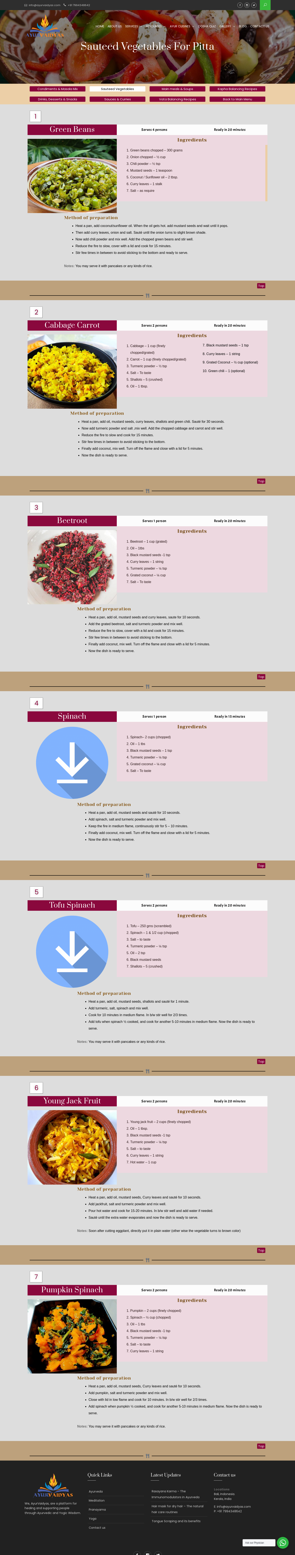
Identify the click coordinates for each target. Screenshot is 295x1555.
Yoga (92, 1519)
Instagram (247, 5)
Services (131, 26)
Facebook (240, 5)
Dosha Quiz (207, 26)
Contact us (259, 26)
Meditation (97, 1500)
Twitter (253, 5)
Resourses (154, 26)
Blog (243, 26)
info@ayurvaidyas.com (44, 5)
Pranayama (97, 1509)
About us (115, 26)
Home (100, 26)
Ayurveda (96, 1491)
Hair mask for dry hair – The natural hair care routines (177, 1509)
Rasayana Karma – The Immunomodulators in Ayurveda (175, 1494)
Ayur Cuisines (180, 26)
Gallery (225, 26)
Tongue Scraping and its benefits (176, 1521)
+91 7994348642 (79, 5)
